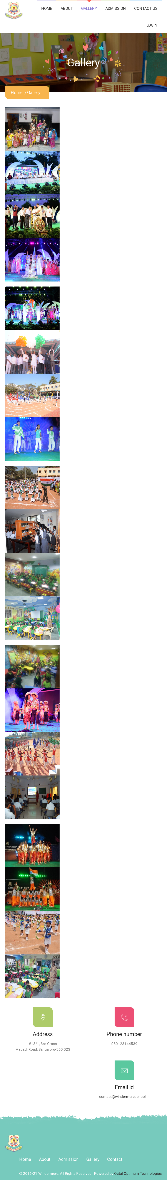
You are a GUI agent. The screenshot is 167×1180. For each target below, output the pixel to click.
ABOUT (67, 8)
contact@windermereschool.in (124, 1096)
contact (114, 1159)
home (17, 92)
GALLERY (89, 8)
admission (68, 1159)
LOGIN (152, 25)
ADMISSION (115, 8)
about (44, 1159)
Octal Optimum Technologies (138, 1173)
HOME (46, 8)
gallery (33, 92)
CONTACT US (145, 8)
